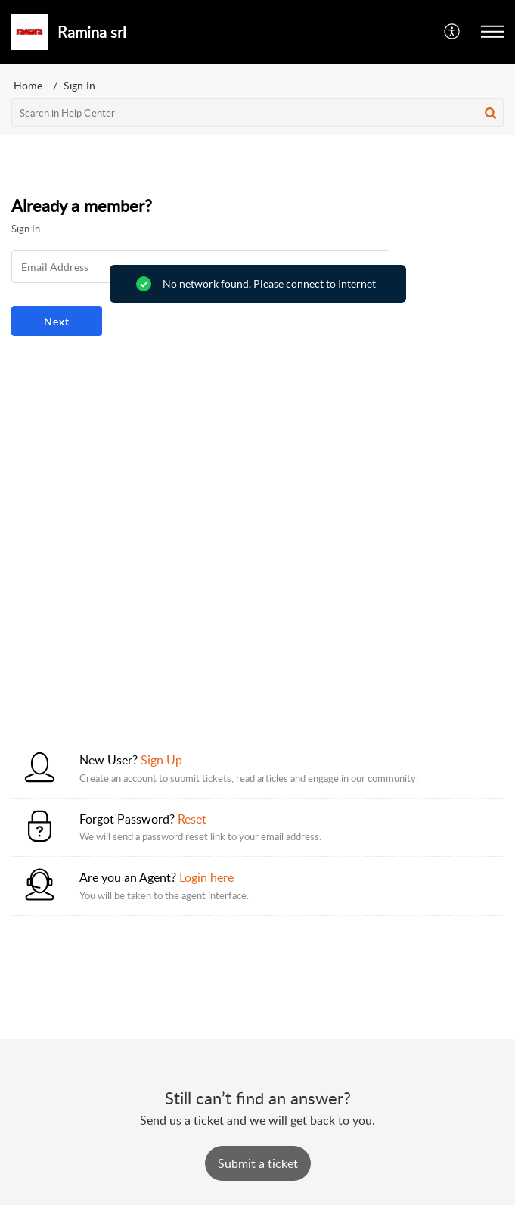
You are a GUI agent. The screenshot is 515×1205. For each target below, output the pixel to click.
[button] (453, 31)
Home (28, 85)
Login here (206, 877)
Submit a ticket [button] (258, 1163)
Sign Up (161, 760)
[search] (257, 112)
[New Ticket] (258, 1163)
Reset (192, 819)
